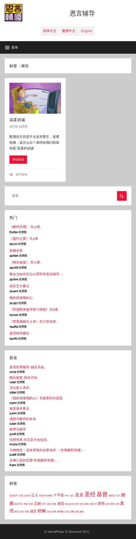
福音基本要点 (19, 408)
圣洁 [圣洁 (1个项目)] (72, 495)
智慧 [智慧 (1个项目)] (81, 504)
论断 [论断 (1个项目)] (71, 511)
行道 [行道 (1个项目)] (66, 511)
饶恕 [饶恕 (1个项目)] (82, 511)
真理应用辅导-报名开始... (27, 367)
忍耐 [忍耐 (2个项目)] (37, 503)
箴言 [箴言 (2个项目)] (33, 511)
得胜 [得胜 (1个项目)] (31, 504)
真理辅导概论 (19, 333)
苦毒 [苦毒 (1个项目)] (54, 511)
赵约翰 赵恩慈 (18, 126)
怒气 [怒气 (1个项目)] (44, 504)
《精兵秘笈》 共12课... (25, 262)
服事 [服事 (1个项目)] (87, 504)
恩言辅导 (82, 13)
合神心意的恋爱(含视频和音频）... (34, 460)
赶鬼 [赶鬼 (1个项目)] (77, 511)
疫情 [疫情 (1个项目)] (107, 504)
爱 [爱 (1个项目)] (96, 504)
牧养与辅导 (17, 429)
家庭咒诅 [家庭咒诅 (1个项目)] (18, 504)
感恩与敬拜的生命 (22, 419)
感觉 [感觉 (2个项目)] (60, 503)
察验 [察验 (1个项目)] (26, 504)
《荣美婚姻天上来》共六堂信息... (33, 321)
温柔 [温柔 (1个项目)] (92, 504)
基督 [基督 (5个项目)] (102, 494)
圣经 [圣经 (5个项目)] (90, 494)
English (86, 31)
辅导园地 (21, 174)
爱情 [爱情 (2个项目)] (101, 503)
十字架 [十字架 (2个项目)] (58, 495)
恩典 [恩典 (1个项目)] (54, 504)
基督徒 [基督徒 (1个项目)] (112, 495)
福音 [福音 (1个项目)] (22, 511)
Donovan (75, 532)
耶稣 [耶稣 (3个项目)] (42, 510)
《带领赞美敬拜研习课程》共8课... (34, 309)
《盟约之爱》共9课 (23, 238)
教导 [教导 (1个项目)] (76, 504)
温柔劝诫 (17, 119)
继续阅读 (18, 159)
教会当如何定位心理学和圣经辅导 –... (36, 274)
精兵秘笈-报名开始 (23, 377)
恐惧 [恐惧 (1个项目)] (49, 504)
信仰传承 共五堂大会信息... (29, 440)
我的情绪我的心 (21, 298)
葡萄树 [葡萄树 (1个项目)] (60, 511)
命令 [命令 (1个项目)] (67, 495)
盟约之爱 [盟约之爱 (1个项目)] (115, 504)
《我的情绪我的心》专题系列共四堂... (36, 398)
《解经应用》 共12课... (25, 227)
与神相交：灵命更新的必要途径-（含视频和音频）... (47, 450)
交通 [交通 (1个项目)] (21, 495)
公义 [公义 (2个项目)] (34, 495)
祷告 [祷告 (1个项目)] (16, 511)
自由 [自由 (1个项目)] (49, 511)
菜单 (11, 47)
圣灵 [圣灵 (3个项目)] (79, 494)
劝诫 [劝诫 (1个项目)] (41, 495)
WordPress (56, 532)
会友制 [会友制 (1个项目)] (27, 495)
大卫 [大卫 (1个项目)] (118, 495)
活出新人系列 (19, 388)
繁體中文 (68, 31)
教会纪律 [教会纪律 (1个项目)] (69, 504)
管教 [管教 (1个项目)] (27, 511)
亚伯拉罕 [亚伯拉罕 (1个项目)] (13, 495)
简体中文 (49, 31)
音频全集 (16, 250)
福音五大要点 (19, 286)
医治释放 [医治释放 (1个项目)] (48, 495)
